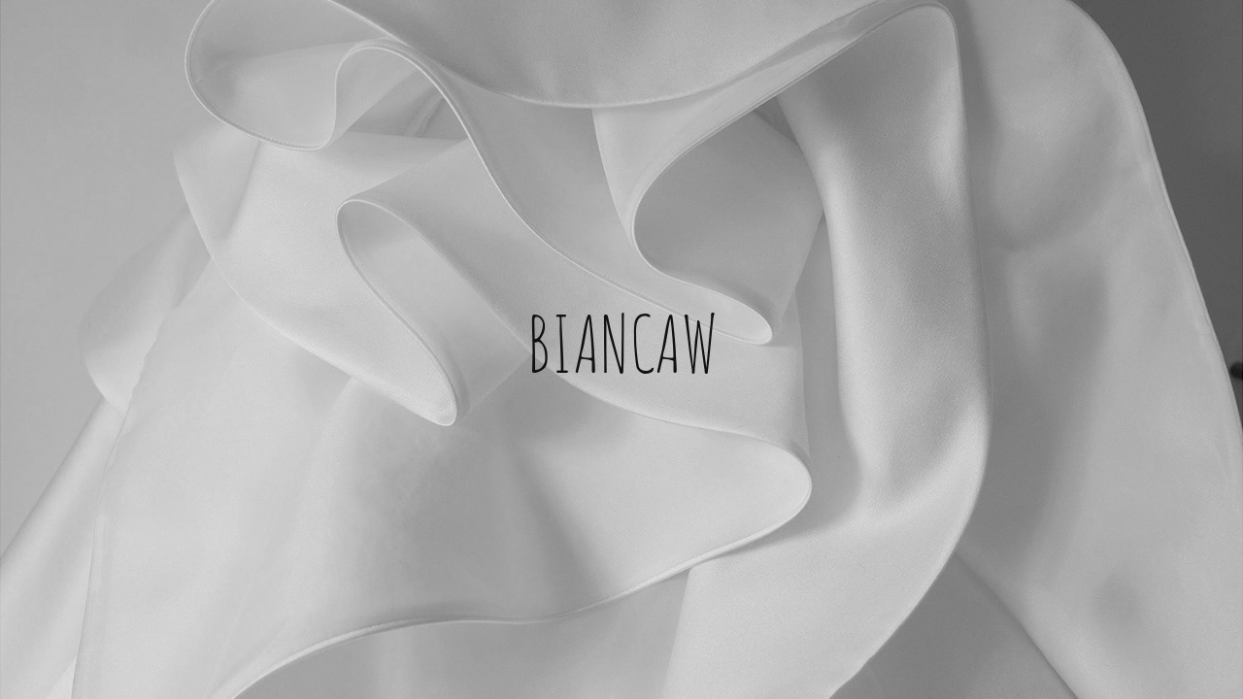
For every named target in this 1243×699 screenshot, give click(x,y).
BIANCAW (622, 339)
